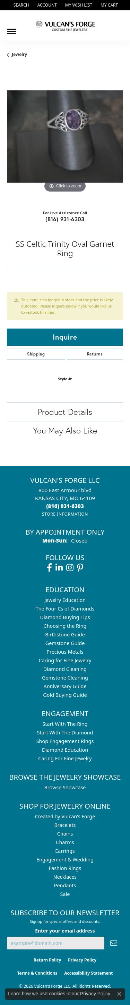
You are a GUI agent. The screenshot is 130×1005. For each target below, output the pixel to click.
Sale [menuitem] (65, 894)
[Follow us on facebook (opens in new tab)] (49, 568)
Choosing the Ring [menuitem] (65, 626)
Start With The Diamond (65, 732)
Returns (95, 354)
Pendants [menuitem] (65, 885)
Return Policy (47, 960)
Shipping (36, 354)
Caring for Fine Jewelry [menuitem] (65, 660)
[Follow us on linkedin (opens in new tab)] (59, 568)
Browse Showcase (65, 787)
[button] (20, 5)
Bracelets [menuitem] (65, 825)
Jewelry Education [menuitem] (65, 600)
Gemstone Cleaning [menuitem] (65, 677)
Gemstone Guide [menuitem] (65, 643)
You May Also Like (65, 430)
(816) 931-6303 (65, 219)
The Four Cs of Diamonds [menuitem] (65, 608)
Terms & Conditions (37, 973)
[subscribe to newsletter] (113, 943)
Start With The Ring (64, 724)
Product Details (65, 411)
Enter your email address (65, 930)
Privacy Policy (82, 960)
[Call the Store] (65, 505)
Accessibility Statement (88, 973)
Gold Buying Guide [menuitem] (65, 695)
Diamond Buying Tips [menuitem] (65, 617)
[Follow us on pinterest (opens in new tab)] (80, 568)
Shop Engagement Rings (65, 741)
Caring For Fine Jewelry (65, 758)
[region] (65, 136)
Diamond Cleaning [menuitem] (65, 669)
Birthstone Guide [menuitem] (65, 634)
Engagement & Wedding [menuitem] (65, 859)
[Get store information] (65, 514)
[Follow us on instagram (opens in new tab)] (69, 568)
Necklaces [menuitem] (65, 877)
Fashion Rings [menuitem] (65, 868)
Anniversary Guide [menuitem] (64, 686)
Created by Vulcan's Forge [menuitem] (65, 816)
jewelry (19, 54)
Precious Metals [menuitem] (64, 651)
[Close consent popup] (119, 994)
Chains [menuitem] (65, 833)
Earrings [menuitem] (65, 851)
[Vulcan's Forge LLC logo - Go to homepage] (65, 26)
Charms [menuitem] (65, 842)
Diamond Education (65, 750)
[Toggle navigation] (11, 29)
